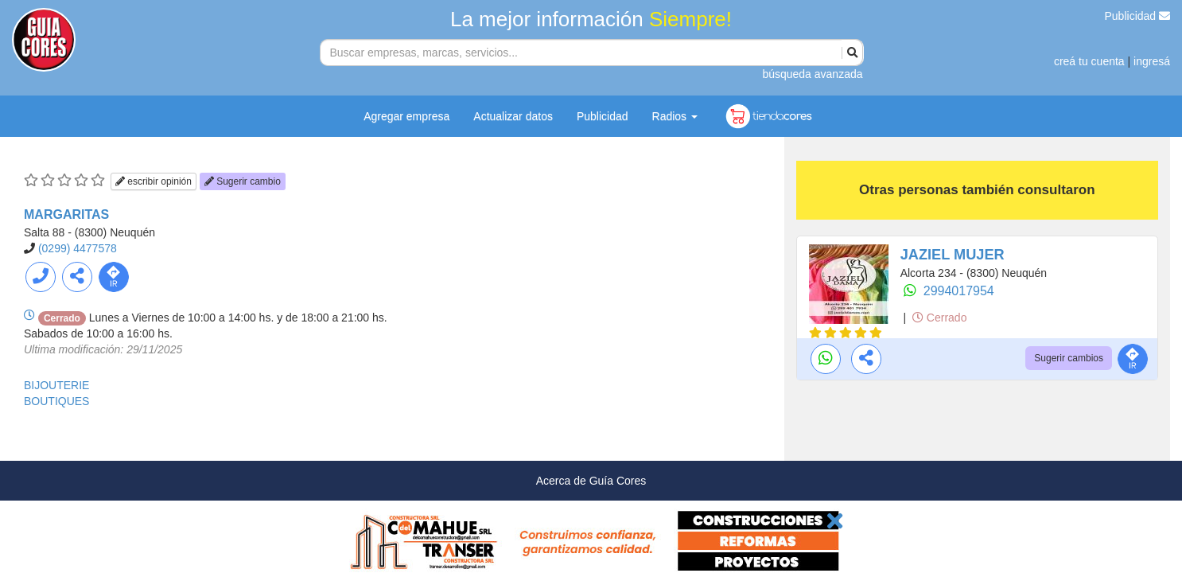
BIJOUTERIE (56, 385)
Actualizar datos (513, 116)
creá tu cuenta (1089, 61)
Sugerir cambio (242, 181)
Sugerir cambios (1068, 358)
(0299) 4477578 (77, 248)
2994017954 (958, 291)
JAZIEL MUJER (952, 255)
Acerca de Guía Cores (591, 480)
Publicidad (1138, 16)
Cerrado (939, 317)
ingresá (1151, 61)
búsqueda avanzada (812, 74)
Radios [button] (675, 116)
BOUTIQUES (56, 401)
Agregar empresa (406, 116)
